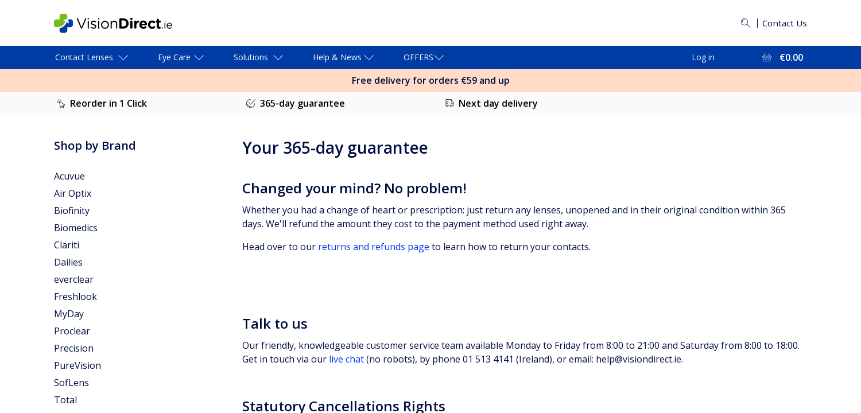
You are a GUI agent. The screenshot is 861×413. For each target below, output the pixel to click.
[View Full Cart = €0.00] (781, 57)
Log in (703, 57)
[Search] (743, 23)
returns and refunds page (373, 246)
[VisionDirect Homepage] (122, 23)
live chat (346, 359)
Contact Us (783, 23)
